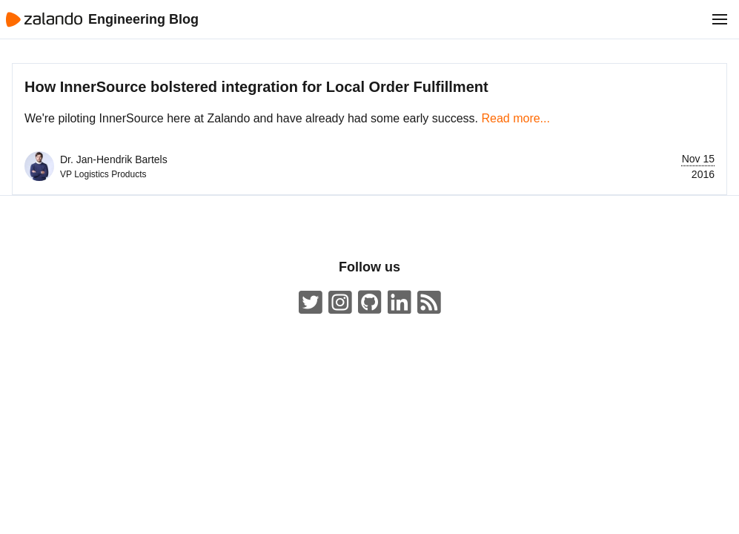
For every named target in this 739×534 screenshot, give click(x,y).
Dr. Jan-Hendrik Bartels (114, 159)
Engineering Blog (143, 19)
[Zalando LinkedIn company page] (399, 303)
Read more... (515, 118)
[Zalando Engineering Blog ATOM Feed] (429, 303)
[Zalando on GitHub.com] (370, 303)
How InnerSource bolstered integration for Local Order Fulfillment (256, 87)
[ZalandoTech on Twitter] (310, 303)
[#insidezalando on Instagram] (340, 303)
